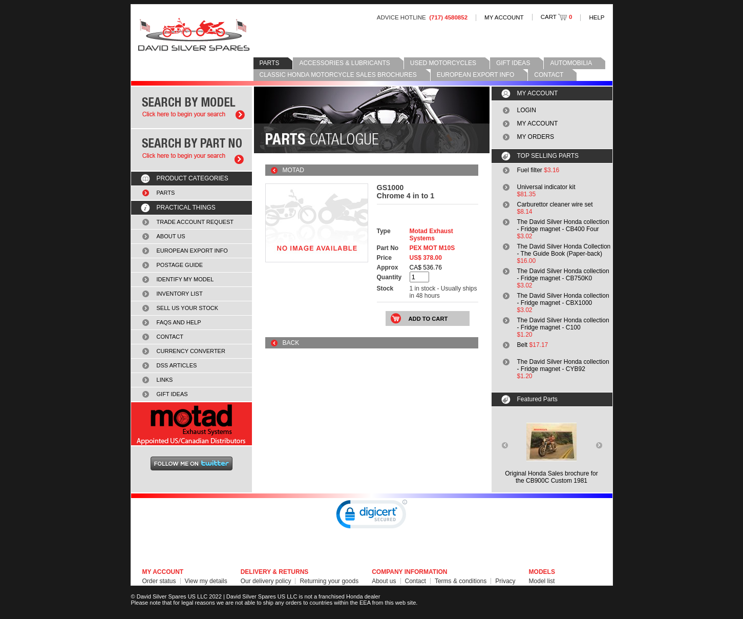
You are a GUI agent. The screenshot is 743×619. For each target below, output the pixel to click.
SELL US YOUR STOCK (188, 308)
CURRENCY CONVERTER (191, 351)
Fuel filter (529, 170)
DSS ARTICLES (177, 365)
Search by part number (191, 150)
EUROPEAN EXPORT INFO (476, 74)
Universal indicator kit (546, 187)
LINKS (165, 380)
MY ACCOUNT (504, 17)
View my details (206, 581)
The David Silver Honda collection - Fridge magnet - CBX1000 (563, 299)
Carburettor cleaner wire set (555, 204)
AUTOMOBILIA (571, 63)
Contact (415, 581)
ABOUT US (171, 236)
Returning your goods (329, 581)
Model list (542, 581)
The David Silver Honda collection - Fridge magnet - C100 (563, 324)
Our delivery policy (266, 581)
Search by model (191, 107)
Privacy (505, 581)
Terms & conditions (460, 581)
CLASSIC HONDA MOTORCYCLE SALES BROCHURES (338, 74)
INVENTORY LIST (180, 294)
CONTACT (548, 74)
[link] (372, 516)
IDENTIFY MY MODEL (185, 279)
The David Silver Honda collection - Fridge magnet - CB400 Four (563, 225)
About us (384, 581)
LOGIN (526, 110)
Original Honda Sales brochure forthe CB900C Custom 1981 (551, 477)
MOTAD (293, 170)
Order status (159, 581)
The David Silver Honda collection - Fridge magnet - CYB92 (563, 365)
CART (556, 17)
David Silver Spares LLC (194, 34)
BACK (291, 342)
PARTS (270, 63)
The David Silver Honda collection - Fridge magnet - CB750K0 (563, 274)
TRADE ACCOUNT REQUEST (195, 222)
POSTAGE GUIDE (180, 265)
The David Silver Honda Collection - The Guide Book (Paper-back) (564, 250)
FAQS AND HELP (179, 322)
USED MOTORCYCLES (443, 63)
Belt (522, 344)
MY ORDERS (535, 136)
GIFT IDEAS (513, 63)
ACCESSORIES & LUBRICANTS (344, 63)
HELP (596, 17)
